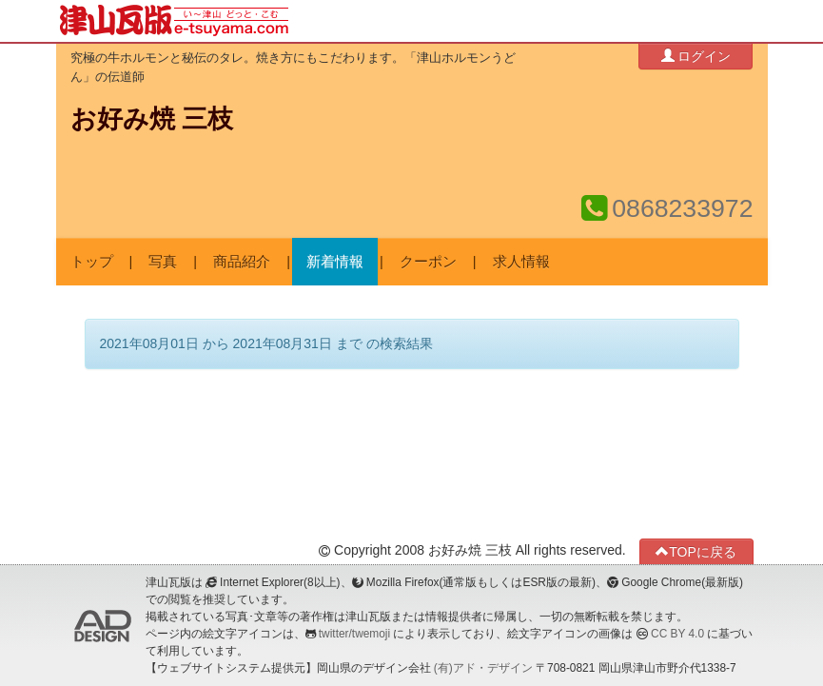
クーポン (428, 261)
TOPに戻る (696, 551)
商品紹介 (241, 261)
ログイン (696, 56)
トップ (91, 261)
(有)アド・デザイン (483, 668)
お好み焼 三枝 (151, 119)
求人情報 (521, 261)
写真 (162, 261)
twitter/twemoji (354, 633)
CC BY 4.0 (677, 633)
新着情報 (334, 261)
